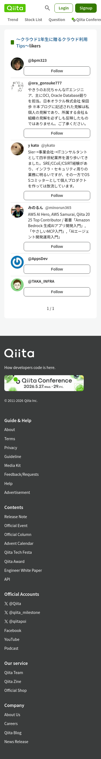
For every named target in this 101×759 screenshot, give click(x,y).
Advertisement (17, 492)
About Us (12, 714)
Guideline (12, 456)
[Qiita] (15, 8)
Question (57, 19)
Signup (85, 8)
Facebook (12, 630)
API (7, 579)
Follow (57, 71)
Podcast (11, 648)
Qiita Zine (12, 681)
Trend (13, 19)
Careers (11, 723)
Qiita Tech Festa (18, 552)
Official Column (18, 534)
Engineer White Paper (23, 570)
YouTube (11, 639)
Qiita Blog (13, 732)
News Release (16, 741)
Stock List (33, 19)
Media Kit (12, 465)
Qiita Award (14, 561)
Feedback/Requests (21, 474)
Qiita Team (13, 672)
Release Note (15, 516)
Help (8, 483)
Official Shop (15, 690)
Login (64, 8)
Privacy (10, 447)
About (9, 429)
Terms (9, 438)
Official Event (15, 525)
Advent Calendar (18, 543)
